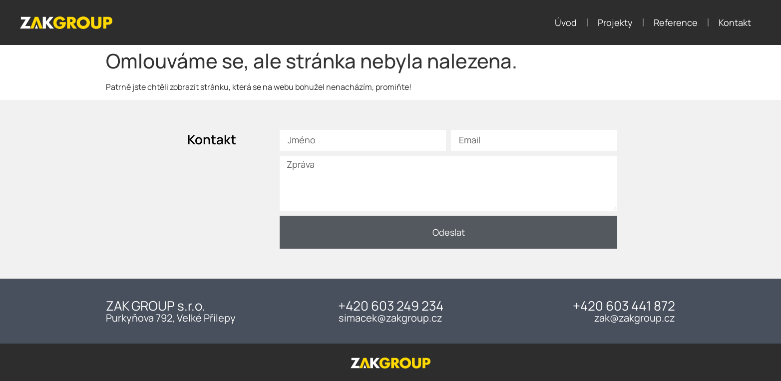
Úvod (566, 22)
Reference (676, 22)
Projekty (615, 22)
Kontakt (735, 22)
